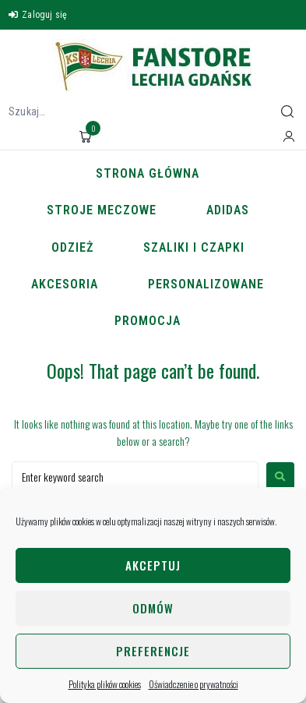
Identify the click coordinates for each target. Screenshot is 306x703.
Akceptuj (153, 565)
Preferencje (153, 650)
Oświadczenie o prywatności (193, 684)
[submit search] (287, 111)
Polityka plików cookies (105, 684)
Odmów (153, 607)
